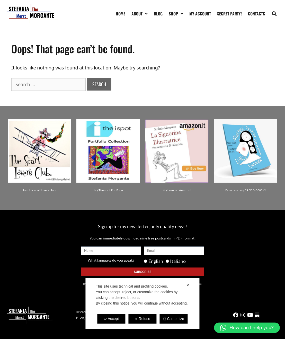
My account (200, 14)
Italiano (178, 261)
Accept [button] (111, 319)
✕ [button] (187, 285)
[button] (274, 13)
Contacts (256, 14)
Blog (158, 14)
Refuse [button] (142, 319)
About (139, 13)
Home (120, 14)
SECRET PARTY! (229, 14)
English (155, 261)
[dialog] (142, 303)
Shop (176, 13)
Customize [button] (173, 319)
